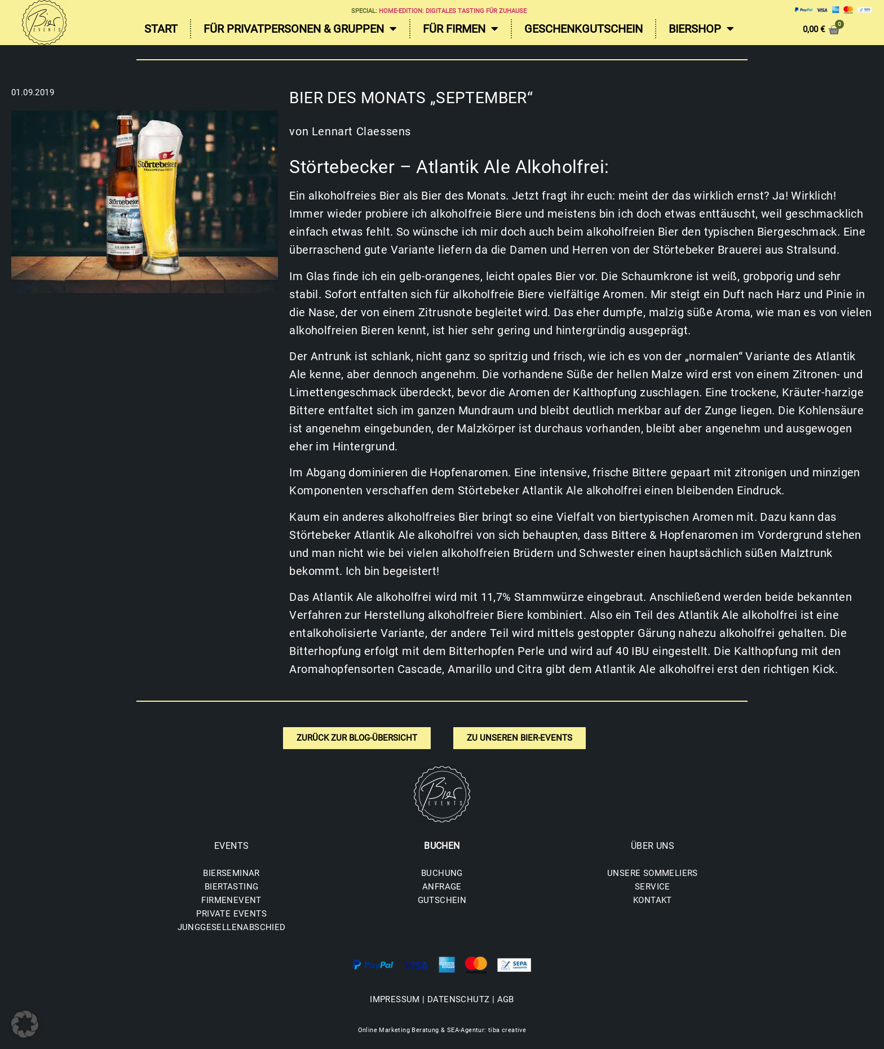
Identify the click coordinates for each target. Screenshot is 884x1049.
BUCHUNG (442, 873)
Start (161, 29)
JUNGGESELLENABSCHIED (232, 927)
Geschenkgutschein (583, 29)
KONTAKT (652, 900)
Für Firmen (460, 28)
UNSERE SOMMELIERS (652, 873)
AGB (505, 999)
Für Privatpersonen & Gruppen (300, 28)
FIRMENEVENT (231, 900)
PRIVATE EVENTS (231, 914)
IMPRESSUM (395, 999)
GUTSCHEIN (442, 900)
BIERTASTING (231, 887)
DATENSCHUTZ (458, 999)
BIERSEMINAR (231, 873)
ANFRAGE (442, 887)
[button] (25, 1024)
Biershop (701, 28)
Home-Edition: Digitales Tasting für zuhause (453, 11)
